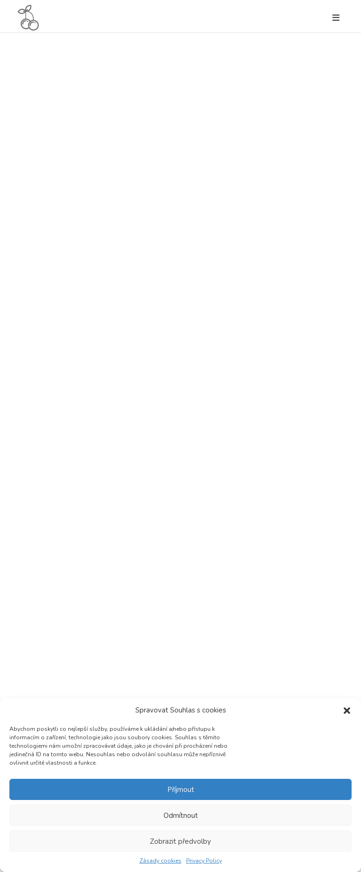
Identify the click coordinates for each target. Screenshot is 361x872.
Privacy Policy (204, 860)
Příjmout (180, 789)
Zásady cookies (160, 860)
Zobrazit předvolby (180, 841)
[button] (347, 710)
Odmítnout (181, 815)
